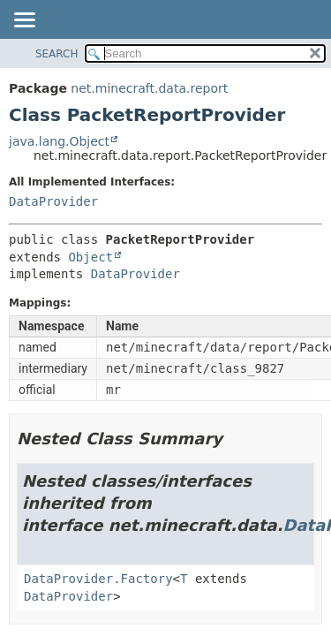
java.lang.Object (59, 141)
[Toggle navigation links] (24, 21)
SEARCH (57, 54)
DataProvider (53, 201)
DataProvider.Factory (98, 579)
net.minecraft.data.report (149, 88)
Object (90, 257)
